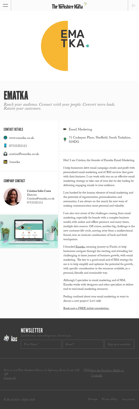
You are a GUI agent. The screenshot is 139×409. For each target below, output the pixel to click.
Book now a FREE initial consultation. (86, 308)
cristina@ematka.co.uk (24, 154)
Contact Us (10, 378)
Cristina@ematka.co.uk (40, 199)
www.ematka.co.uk (21, 138)
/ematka (14, 162)
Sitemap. (93, 399)
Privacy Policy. (110, 399)
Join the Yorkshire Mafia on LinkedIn (107, 373)
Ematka (80, 247)
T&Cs (87, 370)
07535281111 (18, 146)
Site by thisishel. (128, 400)
